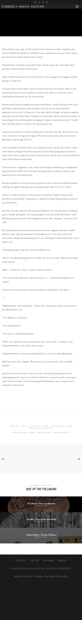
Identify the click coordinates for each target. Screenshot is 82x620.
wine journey (45, 432)
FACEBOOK (21, 560)
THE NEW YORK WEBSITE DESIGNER (51, 576)
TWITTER (34, 560)
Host (45, 426)
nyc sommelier (20, 432)
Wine (69, 426)
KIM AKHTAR (19, 568)
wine (33, 432)
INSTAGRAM (48, 560)
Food (24, 426)
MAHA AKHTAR (36, 568)
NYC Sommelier (58, 426)
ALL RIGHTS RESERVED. (58, 568)
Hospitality (35, 426)
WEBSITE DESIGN (22, 576)
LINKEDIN (62, 560)
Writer (49, 428)
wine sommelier (62, 432)
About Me (14, 426)
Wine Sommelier (36, 428)
